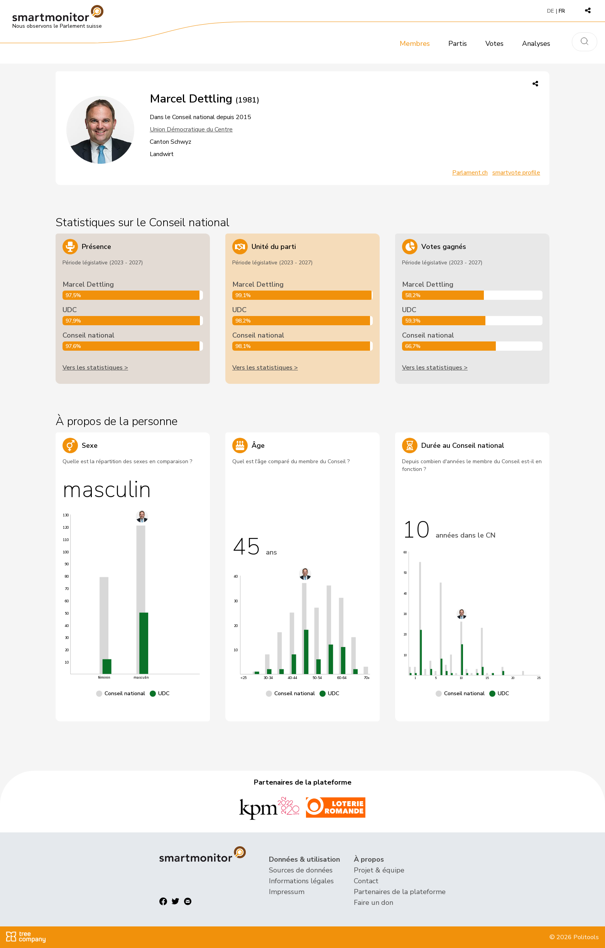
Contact (366, 881)
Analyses (536, 43)
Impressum (286, 891)
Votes (494, 43)
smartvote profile (516, 172)
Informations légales (301, 881)
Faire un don (373, 902)
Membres (415, 43)
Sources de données (301, 870)
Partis (457, 43)
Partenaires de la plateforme (400, 891)
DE (550, 11)
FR (562, 11)
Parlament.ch (470, 172)
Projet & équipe (379, 870)
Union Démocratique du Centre (191, 129)
